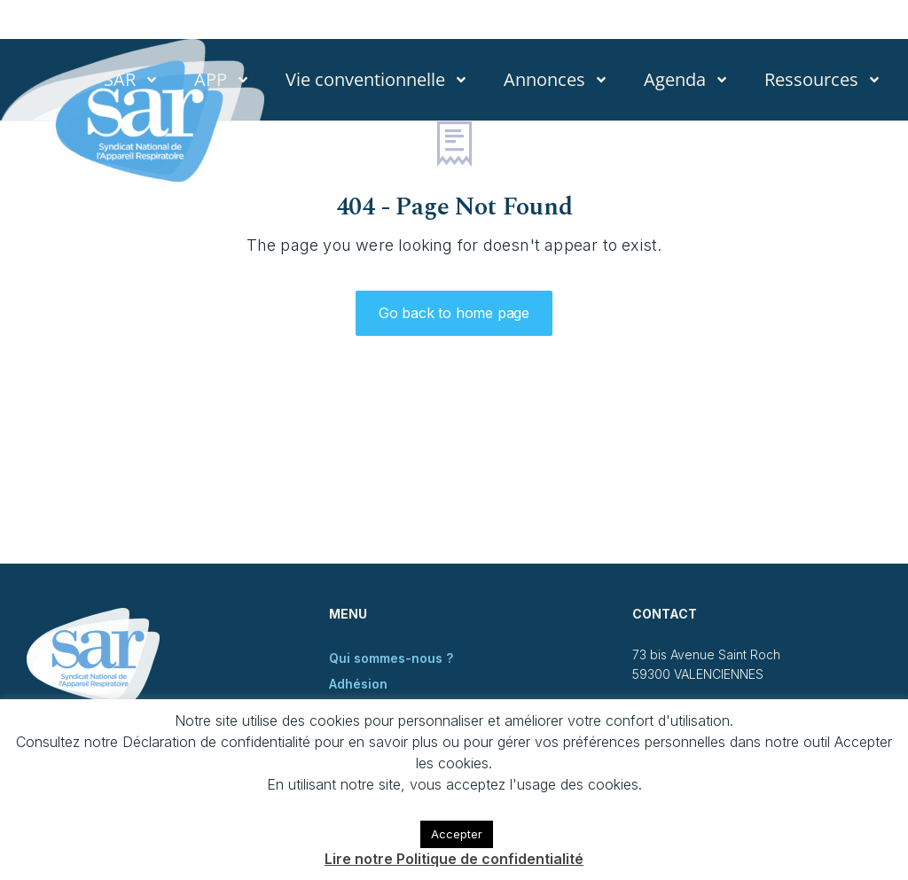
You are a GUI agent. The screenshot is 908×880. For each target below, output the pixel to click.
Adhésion (358, 683)
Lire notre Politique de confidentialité (454, 859)
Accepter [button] (456, 834)
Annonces (556, 80)
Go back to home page (454, 313)
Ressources (822, 80)
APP (222, 80)
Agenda (686, 80)
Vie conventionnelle (377, 80)
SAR (131, 80)
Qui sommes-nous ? (391, 658)
